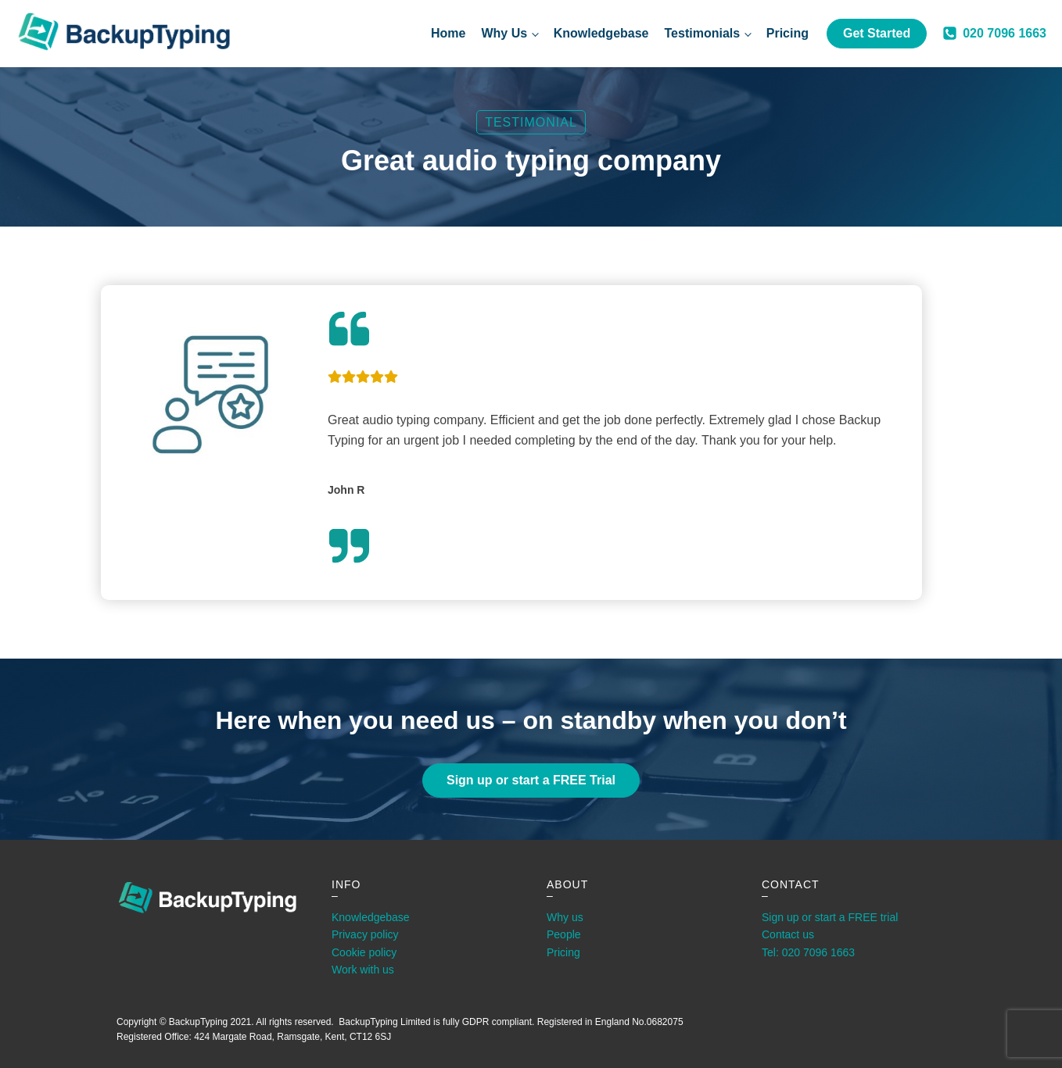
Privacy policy (365, 934)
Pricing (787, 33)
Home (448, 33)
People (564, 934)
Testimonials (703, 33)
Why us (565, 917)
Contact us (788, 934)
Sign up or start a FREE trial (830, 917)
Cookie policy (364, 952)
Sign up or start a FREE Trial (531, 780)
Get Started (876, 33)
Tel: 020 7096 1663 (808, 952)
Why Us (504, 33)
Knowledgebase (601, 33)
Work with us (363, 969)
